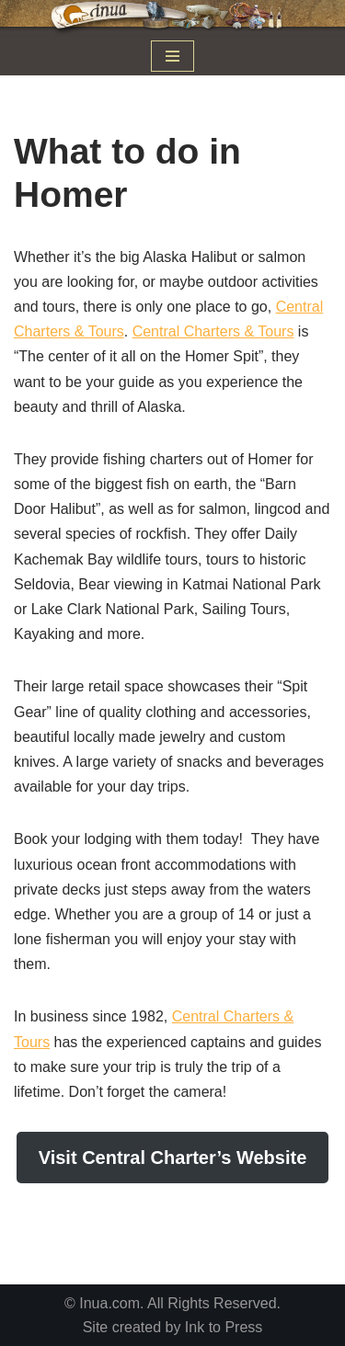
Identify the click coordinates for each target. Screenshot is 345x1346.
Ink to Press (223, 1327)
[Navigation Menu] (172, 56)
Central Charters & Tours (213, 331)
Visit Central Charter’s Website (173, 1157)
